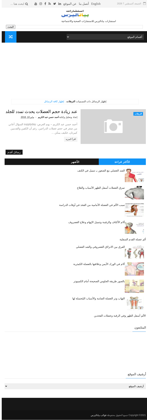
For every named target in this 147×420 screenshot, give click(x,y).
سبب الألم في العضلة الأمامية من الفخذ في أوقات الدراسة (90, 205)
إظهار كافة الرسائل (52, 101)
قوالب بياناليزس (97, 415)
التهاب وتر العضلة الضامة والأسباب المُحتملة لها (97, 298)
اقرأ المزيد (78, 139)
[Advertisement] (73, 72)
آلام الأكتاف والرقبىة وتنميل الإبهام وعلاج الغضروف (95, 222)
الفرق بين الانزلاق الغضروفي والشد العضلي (98, 247)
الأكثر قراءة (120, 162)
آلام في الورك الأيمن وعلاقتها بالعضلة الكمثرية (97, 264)
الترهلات (136, 114)
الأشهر (73, 162)
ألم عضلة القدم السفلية (131, 239)
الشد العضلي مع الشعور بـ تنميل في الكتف (99, 170)
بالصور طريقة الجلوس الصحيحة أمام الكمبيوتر (97, 281)
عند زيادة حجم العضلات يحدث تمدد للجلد (49, 111)
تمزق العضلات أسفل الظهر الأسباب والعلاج (99, 187)
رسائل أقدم (12, 152)
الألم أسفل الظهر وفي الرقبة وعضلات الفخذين (118, 315)
